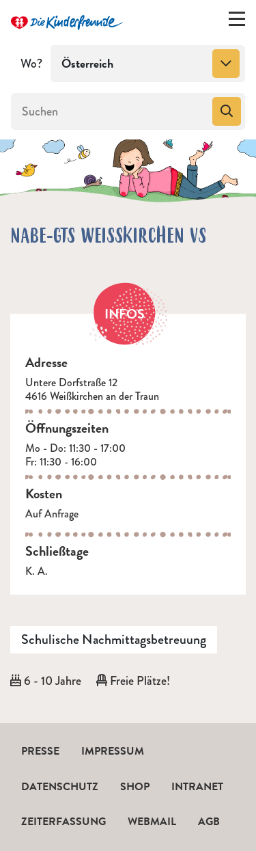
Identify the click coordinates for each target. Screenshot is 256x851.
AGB (209, 821)
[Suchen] (110, 111)
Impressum (112, 751)
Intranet (197, 787)
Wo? (31, 63)
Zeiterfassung (63, 821)
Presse (40, 751)
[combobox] (148, 63)
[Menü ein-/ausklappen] (237, 22)
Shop (135, 787)
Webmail (152, 821)
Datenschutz (59, 787)
